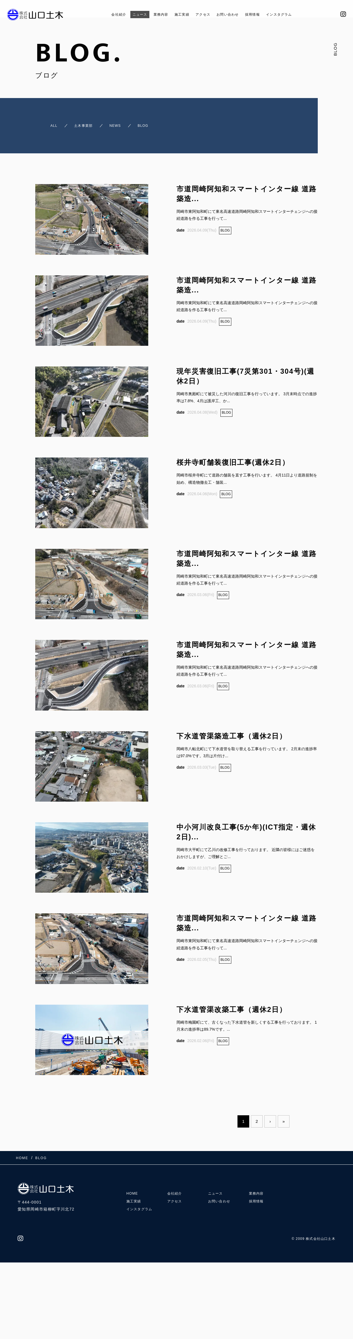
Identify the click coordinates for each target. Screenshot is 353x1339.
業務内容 (153, 14)
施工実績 (178, 14)
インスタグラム (293, 14)
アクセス (202, 14)
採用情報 (261, 14)
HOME (133, 1218)
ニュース (128, 14)
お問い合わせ (232, 14)
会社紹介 (104, 14)
